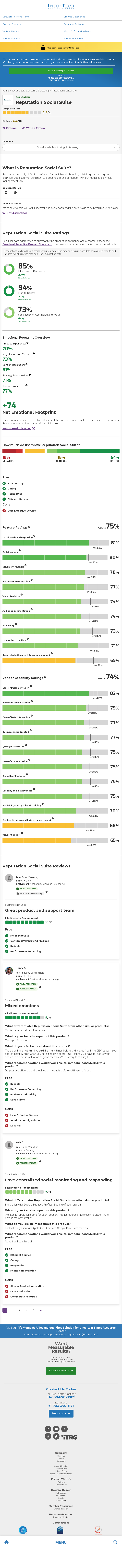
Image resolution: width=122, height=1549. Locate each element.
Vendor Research (73, 38)
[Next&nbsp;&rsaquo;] (33, 1310)
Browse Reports (11, 24)
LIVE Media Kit (61, 1485)
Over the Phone (61, 1495)
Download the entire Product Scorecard (27, 244)
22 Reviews (9, 128)
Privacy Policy (61, 1471)
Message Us (61, 1413)
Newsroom (61, 1461)
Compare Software (74, 24)
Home (5, 90)
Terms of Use (61, 1468)
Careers (61, 1458)
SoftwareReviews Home (16, 16)
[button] (61, 1542)
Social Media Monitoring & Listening (30, 90)
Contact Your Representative (61, 71)
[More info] (27, 343)
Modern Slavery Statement (61, 1474)
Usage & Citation (61, 1466)
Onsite (61, 1498)
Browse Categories (74, 16)
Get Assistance (15, 213)
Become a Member (61, 1370)
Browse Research (61, 1509)
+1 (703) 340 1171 (88, 1334)
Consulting (61, 1500)
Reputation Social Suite (64, 90)
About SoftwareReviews (76, 31)
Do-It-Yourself (61, 1493)
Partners (61, 1482)
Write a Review (10, 31)
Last (41, 1310)
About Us (61, 1456)
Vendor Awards (11, 38)
